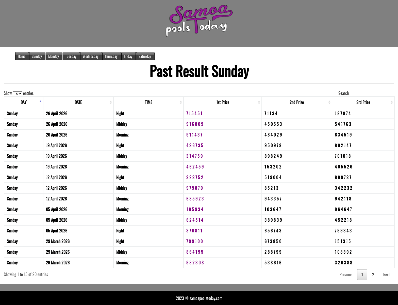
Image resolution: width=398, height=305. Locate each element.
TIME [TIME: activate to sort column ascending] (148, 102)
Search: (366, 93)
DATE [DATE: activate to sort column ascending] (78, 102)
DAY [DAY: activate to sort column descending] (24, 102)
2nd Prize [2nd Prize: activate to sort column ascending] (297, 102)
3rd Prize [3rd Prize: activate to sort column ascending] (363, 102)
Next (386, 275)
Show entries (19, 93)
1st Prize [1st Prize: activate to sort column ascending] (222, 102)
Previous (346, 275)
